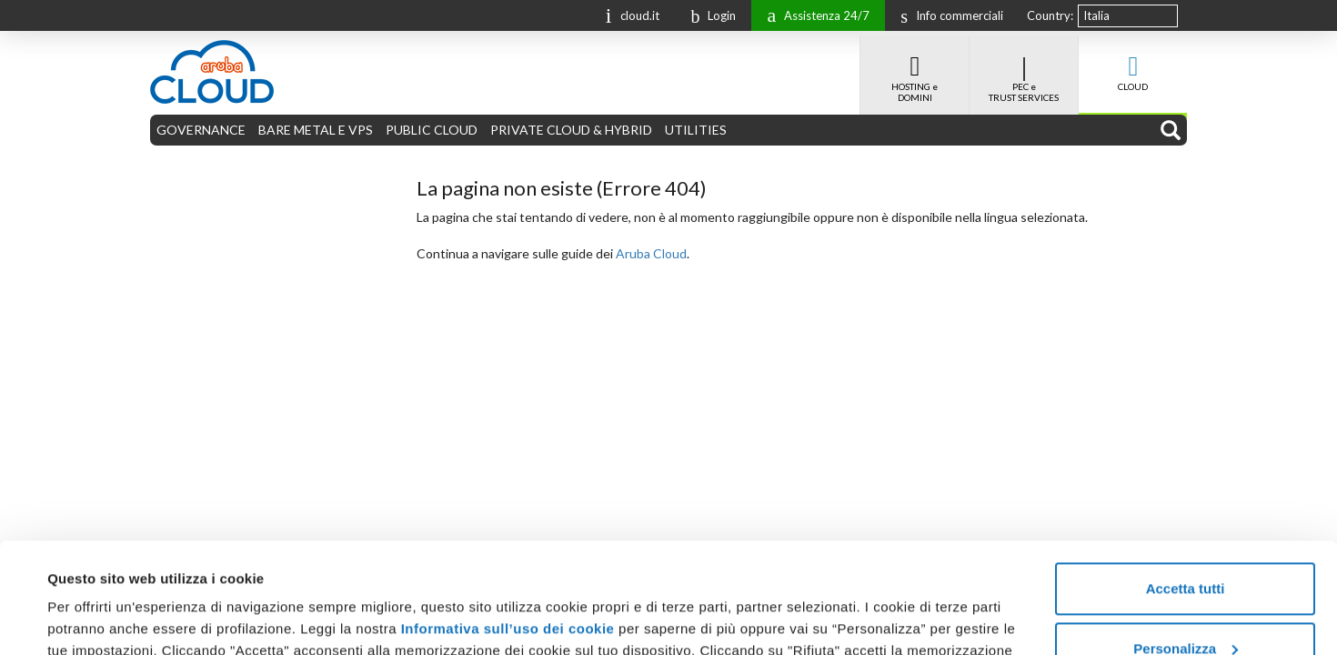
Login (708, 15)
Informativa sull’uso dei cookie (505, 525)
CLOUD (1133, 63)
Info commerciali (947, 15)
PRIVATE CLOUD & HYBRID (571, 129)
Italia (1096, 15)
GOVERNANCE (201, 129)
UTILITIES (696, 129)
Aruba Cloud (651, 253)
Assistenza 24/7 (814, 14)
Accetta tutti (1185, 485)
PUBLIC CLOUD (432, 129)
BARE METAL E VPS (315, 129)
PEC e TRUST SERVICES (1024, 69)
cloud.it (628, 14)
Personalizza (1185, 544)
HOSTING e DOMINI (914, 69)
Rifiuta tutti (1185, 604)
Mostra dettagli (96, 619)
